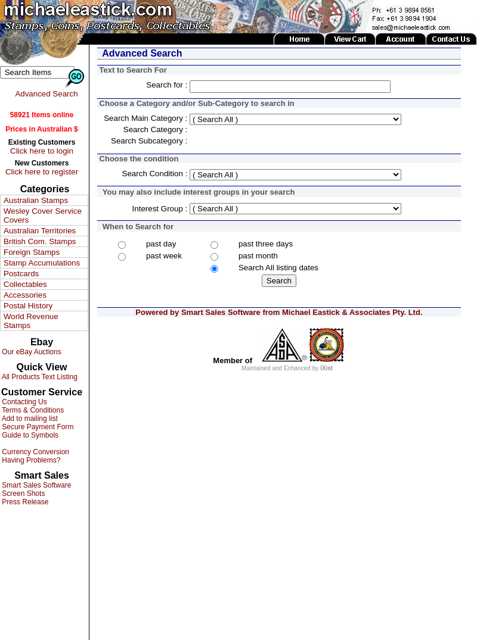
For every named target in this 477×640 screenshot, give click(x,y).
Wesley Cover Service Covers (43, 215)
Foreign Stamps (32, 252)
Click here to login (41, 150)
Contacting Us (23, 402)
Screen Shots (22, 493)
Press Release (24, 502)
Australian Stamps (36, 200)
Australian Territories (40, 230)
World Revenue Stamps (31, 321)
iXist (326, 368)
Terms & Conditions (32, 410)
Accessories (25, 295)
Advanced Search (46, 93)
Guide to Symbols (29, 435)
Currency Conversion (34, 452)
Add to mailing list (29, 418)
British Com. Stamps (40, 241)
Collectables (25, 284)
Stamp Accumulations (42, 262)
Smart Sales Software (35, 485)
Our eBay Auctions (30, 352)
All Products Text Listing (39, 377)
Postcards (21, 273)
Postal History (28, 305)
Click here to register (41, 171)
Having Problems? (30, 460)
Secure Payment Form (36, 427)
